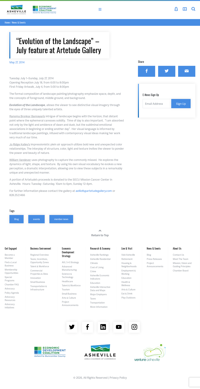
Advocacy (10, 288)
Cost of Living (97, 267)
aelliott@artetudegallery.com (94, 191)
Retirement (126, 259)
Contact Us (178, 254)
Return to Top (100, 232)
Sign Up (181, 104)
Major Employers (98, 294)
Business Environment (40, 248)
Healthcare (67, 281)
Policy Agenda (12, 292)
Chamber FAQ (12, 284)
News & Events (19, 22)
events (36, 219)
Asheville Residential (100, 259)
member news (61, 219)
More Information (99, 306)
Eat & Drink (126, 293)
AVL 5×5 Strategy (70, 262)
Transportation (97, 302)
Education (95, 282)
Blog (16, 219)
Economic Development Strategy (68, 252)
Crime (93, 271)
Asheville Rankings (99, 254)
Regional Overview (39, 254)
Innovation (35, 277)
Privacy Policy (118, 377)
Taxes (93, 298)
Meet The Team (180, 259)
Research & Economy (100, 248)
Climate (94, 263)
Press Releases (154, 259)
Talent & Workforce (39, 266)
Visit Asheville (128, 254)
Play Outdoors (128, 297)
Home (7, 22)
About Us (177, 248)
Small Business (37, 281)
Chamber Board (180, 270)
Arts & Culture (69, 297)
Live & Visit (126, 248)
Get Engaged (11, 248)
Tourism (66, 289)
